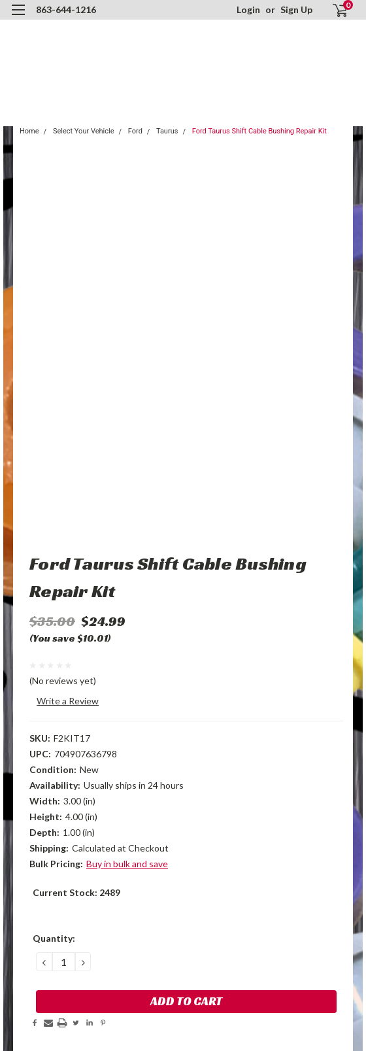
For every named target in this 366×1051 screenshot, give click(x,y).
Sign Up (296, 9)
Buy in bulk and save (127, 863)
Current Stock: (76, 892)
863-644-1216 (66, 9)
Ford (135, 131)
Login (248, 9)
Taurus (167, 131)
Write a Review (68, 700)
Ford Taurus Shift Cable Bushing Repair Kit (259, 131)
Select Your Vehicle (83, 131)
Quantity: (54, 938)
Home (29, 131)
